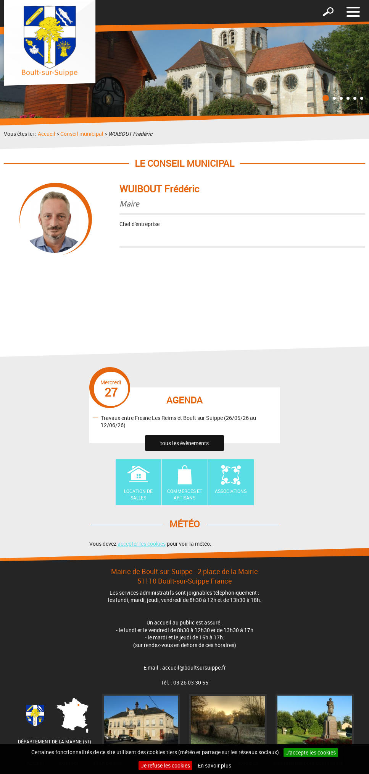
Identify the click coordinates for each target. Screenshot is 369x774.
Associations (231, 491)
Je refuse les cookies (165, 765)
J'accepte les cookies (311, 752)
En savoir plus (214, 765)
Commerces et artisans (184, 494)
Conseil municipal (81, 133)
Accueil (46, 133)
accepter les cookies (142, 543)
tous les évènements (184, 443)
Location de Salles (138, 494)
